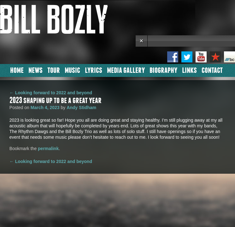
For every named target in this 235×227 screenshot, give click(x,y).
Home (17, 70)
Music (72, 70)
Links (189, 70)
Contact (212, 70)
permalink (48, 148)
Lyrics (93, 70)
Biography (163, 70)
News (35, 70)
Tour (53, 70)
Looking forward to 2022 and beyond (50, 92)
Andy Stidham (81, 107)
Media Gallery (126, 70)
